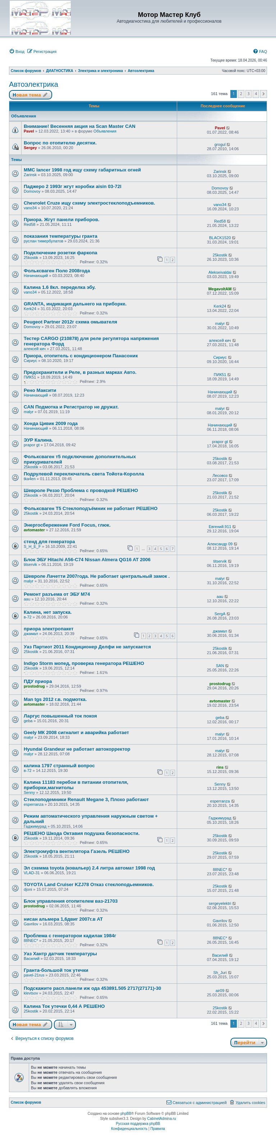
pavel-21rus (34, 975)
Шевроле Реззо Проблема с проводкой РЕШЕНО (81, 490)
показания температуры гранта (60, 236)
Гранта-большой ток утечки (56, 970)
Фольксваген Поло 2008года (57, 270)
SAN (220, 665)
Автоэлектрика (33, 84)
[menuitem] (16, 51)
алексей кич (35, 349)
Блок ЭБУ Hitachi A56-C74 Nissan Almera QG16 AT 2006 (87, 559)
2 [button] (241, 93)
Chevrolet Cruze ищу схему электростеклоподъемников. (89, 203)
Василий (32, 958)
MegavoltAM (220, 289)
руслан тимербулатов (43, 241)
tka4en (30, 479)
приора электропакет (48, 628)
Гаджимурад (35, 826)
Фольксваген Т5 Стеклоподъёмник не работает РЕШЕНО (90, 508)
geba (28, 721)
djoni (28, 889)
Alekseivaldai (219, 272)
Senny (29, 792)
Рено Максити (40, 390)
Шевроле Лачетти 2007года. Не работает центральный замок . (97, 576)
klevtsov (31, 993)
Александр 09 (220, 544)
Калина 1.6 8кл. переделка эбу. (60, 287)
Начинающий (36, 275)
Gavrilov (31, 924)
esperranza (33, 804)
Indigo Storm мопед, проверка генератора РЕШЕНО (84, 663)
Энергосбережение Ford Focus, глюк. (67, 525)
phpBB (125, 1114)
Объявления (104, 131)
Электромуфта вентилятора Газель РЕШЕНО (77, 851)
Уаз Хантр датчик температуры (60, 953)
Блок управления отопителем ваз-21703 (71, 901)
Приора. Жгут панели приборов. (61, 219)
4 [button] (256, 93)
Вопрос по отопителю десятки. (60, 143)
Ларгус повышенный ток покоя (60, 716)
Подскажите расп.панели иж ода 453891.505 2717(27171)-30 (92, 988)
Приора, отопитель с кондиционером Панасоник (81, 355)
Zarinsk (30, 175)
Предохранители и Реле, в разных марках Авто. (80, 372)
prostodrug (34, 686)
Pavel (29, 131)
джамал (31, 633)
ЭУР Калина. (38, 440)
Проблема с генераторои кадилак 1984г (70, 935)
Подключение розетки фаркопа (60, 252)
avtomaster (34, 530)
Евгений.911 (220, 526)
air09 (220, 990)
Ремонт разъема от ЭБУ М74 (57, 594)
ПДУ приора (38, 681)
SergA (220, 614)
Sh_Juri (219, 972)
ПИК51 (30, 377)
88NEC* (220, 869)
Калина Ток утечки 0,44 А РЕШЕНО (64, 1006)
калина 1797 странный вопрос (59, 765)
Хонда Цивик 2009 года (51, 423)
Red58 (29, 224)
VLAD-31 (32, 873)
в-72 (28, 617)
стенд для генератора (49, 541)
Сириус (30, 360)
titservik (30, 564)
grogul (220, 144)
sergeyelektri (220, 903)
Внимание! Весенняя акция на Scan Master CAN (79, 126)
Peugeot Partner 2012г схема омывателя (70, 322)
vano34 (30, 208)
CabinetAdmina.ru (161, 1119)
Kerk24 (30, 309)
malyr (220, 323)
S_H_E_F (32, 546)
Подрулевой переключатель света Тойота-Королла (84, 474)
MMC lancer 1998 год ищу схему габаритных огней (82, 170)
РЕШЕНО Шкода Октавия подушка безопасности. (81, 833)
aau (27, 599)
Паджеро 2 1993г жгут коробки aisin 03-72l (72, 186)
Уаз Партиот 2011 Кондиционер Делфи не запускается (87, 646)
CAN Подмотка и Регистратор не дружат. (71, 407)
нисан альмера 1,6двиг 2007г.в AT (63, 919)
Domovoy (32, 191)
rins (220, 767)
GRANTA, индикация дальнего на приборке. (75, 304)
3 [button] (249, 93)
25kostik (31, 257)
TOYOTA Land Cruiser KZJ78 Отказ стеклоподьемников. (89, 884)
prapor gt (32, 445)
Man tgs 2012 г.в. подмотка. (55, 699)
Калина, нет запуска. (48, 612)
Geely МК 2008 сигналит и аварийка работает (76, 732)
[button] (263, 94)
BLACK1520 (220, 238)
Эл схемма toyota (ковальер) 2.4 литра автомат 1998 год (89, 868)
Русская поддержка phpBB (138, 1124)
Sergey (30, 148)
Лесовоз (219, 475)
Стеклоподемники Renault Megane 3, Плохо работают (86, 799)
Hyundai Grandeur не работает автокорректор (77, 749)
